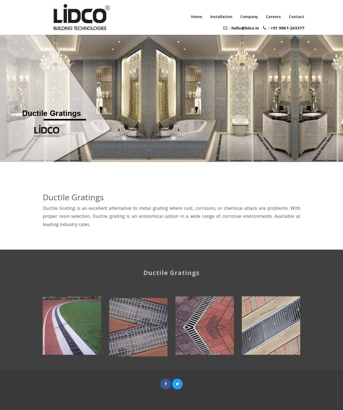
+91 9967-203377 (286, 28)
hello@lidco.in (245, 28)
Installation (221, 16)
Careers (273, 16)
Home (196, 16)
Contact (296, 16)
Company (249, 16)
